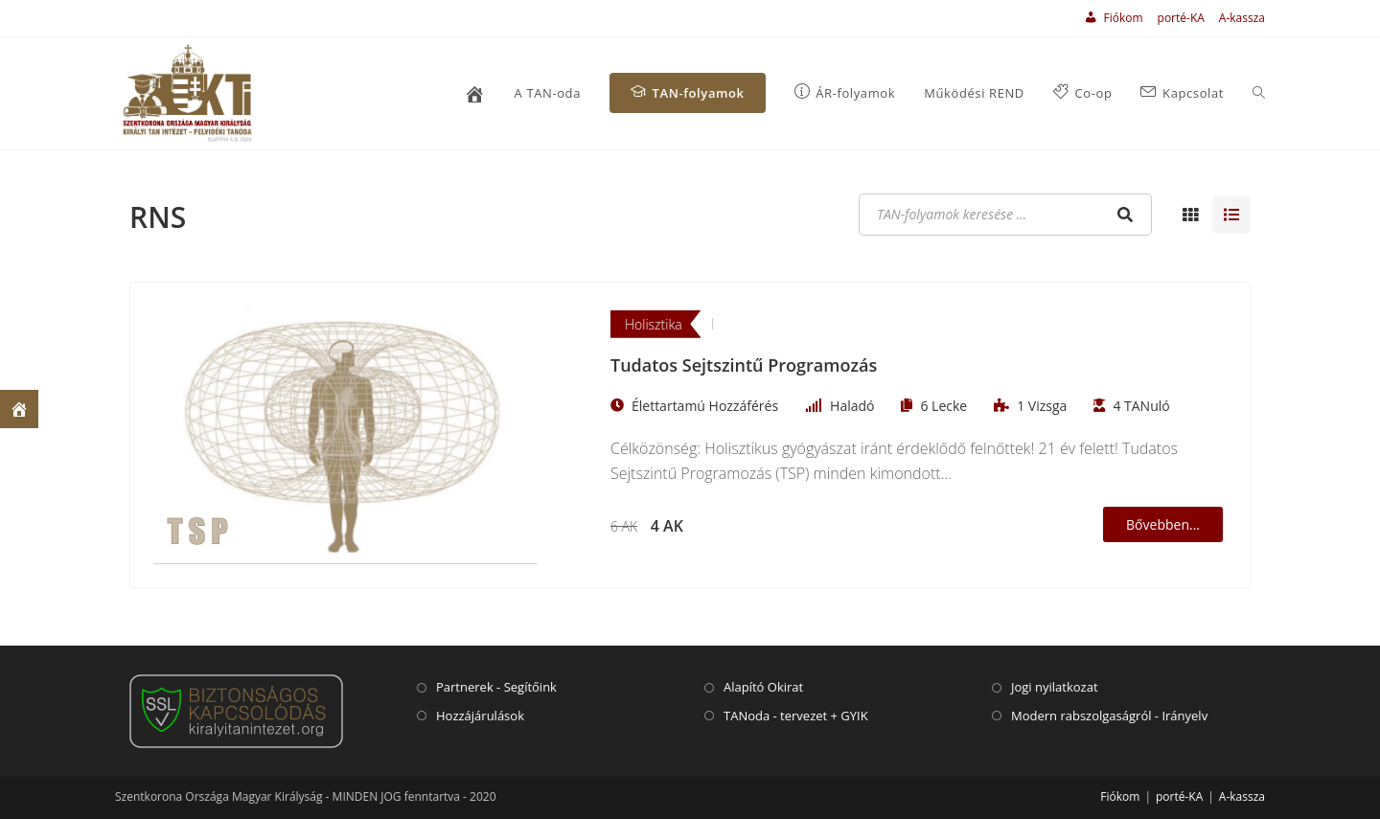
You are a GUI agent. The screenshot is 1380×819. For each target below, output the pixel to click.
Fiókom (1119, 796)
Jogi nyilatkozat (1054, 686)
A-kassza (1242, 18)
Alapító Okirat (763, 686)
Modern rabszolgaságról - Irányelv (1109, 715)
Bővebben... (1163, 524)
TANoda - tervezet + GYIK (796, 715)
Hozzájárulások (480, 715)
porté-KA (1181, 18)
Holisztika (653, 324)
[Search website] (1258, 93)
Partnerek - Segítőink (496, 686)
